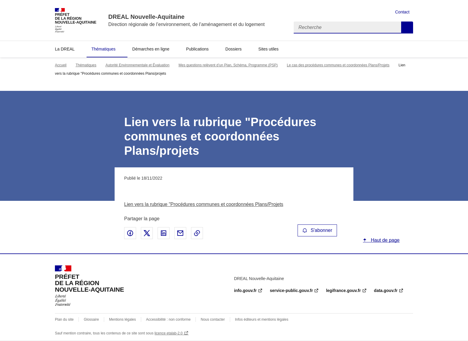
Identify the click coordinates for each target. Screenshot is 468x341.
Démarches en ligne (151, 49)
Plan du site (64, 319)
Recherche (407, 27)
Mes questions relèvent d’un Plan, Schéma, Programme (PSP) (228, 65)
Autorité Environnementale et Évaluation (137, 65)
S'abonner (317, 230)
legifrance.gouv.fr (343, 290)
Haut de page (385, 240)
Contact (402, 12)
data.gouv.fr (386, 290)
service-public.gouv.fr (291, 290)
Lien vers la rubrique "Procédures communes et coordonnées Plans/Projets (203, 204)
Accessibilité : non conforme (168, 319)
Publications (197, 49)
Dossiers (233, 49)
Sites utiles (268, 49)
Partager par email (180, 233)
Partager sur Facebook (130, 233)
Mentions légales (122, 319)
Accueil (61, 65)
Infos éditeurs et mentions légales (261, 319)
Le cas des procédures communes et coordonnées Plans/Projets (338, 65)
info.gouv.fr (245, 290)
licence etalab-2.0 (169, 333)
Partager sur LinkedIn (164, 233)
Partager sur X (147, 233)
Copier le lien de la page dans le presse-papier (197, 233)
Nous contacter (213, 319)
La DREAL (65, 49)
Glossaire (91, 319)
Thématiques (103, 49)
